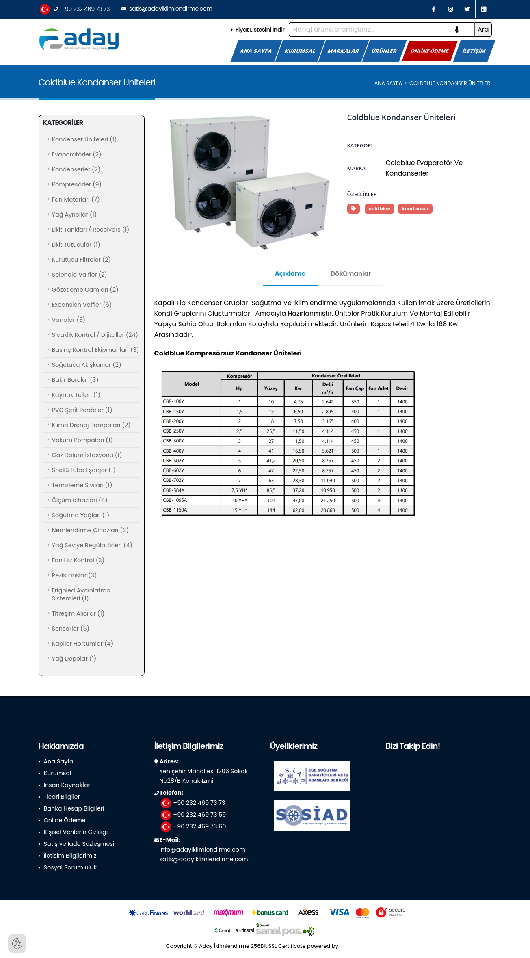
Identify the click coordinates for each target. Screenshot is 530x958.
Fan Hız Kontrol (78, 560)
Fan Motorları (76, 199)
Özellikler (362, 194)
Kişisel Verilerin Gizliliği (76, 832)
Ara (483, 29)
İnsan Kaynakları (68, 785)
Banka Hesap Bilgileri (74, 808)
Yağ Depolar (74, 659)
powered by (335, 946)
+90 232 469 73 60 (193, 826)
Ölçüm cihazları (80, 500)
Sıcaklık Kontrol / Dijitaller (95, 335)
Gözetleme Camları (85, 290)
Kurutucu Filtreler (81, 260)
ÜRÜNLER (384, 51)
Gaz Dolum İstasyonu (87, 455)
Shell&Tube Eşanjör (84, 470)
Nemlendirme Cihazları (90, 530)
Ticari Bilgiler (62, 797)
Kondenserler (76, 169)
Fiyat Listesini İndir (257, 30)
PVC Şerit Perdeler (82, 410)
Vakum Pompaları (82, 440)
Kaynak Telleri (76, 395)
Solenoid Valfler (79, 275)
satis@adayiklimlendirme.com (166, 8)
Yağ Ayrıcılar (74, 214)
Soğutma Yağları (81, 515)
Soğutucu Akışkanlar (86, 365)
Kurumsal (57, 773)
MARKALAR (344, 51)
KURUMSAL (300, 51)
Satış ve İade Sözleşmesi (79, 844)
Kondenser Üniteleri (84, 139)
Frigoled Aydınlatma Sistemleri (81, 594)
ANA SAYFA (256, 51)
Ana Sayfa (388, 83)
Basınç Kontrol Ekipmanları (95, 350)
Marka (356, 168)
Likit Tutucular (76, 245)
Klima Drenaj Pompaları (91, 425)
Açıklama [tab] (290, 273)
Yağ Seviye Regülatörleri (92, 545)
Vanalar (68, 320)
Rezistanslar (74, 575)
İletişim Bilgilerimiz (70, 856)
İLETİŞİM (474, 51)
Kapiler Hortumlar (83, 643)
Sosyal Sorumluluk (70, 867)
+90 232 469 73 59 (193, 815)
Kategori (360, 145)
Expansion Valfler (82, 305)
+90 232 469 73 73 (74, 9)
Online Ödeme (65, 820)
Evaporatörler (77, 154)
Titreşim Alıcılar (78, 613)
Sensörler (70, 628)
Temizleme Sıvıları (82, 485)
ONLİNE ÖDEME (430, 50)
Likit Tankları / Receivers (91, 229)
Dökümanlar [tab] (351, 273)
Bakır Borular (75, 380)
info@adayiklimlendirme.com (202, 849)
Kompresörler (77, 184)
